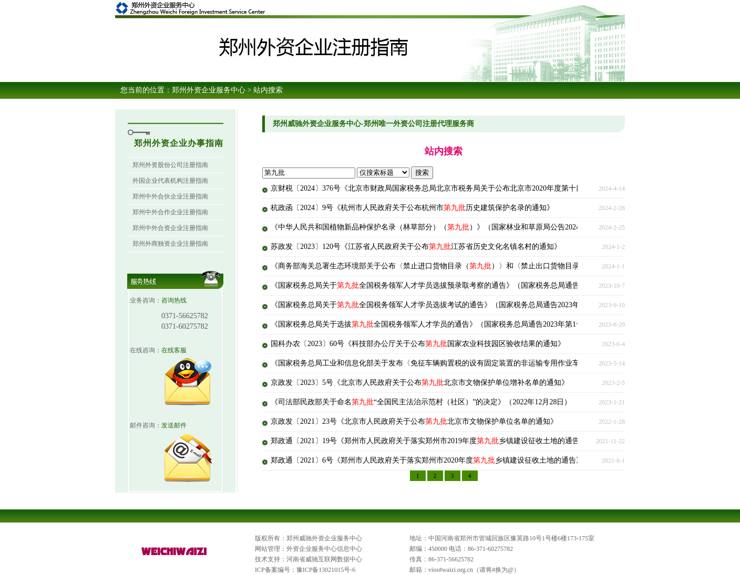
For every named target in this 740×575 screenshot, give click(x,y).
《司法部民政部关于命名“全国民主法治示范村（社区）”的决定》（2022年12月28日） (421, 402)
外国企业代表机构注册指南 (170, 180)
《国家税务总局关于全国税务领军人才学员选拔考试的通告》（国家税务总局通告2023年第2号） (438, 305)
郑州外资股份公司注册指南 (170, 165)
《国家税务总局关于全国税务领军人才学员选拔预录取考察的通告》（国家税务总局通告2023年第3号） (449, 285)
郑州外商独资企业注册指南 (170, 243)
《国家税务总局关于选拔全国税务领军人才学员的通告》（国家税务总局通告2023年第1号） (431, 324)
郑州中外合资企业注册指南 (170, 228)
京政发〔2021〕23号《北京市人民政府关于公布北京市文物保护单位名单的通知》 (414, 421)
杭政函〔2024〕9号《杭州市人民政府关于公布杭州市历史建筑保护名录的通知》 (412, 208)
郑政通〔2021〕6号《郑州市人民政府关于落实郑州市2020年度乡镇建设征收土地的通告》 (427, 460)
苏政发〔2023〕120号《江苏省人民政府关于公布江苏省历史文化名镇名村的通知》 (416, 246)
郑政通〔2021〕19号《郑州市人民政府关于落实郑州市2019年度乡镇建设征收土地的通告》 (429, 441)
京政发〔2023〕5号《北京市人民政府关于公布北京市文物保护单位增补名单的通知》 (420, 382)
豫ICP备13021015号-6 (326, 569)
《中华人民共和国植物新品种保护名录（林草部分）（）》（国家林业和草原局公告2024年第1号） (442, 227)
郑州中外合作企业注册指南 (170, 212)
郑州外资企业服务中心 (208, 90)
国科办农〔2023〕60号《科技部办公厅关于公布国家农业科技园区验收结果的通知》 (418, 344)
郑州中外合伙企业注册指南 (170, 196)
